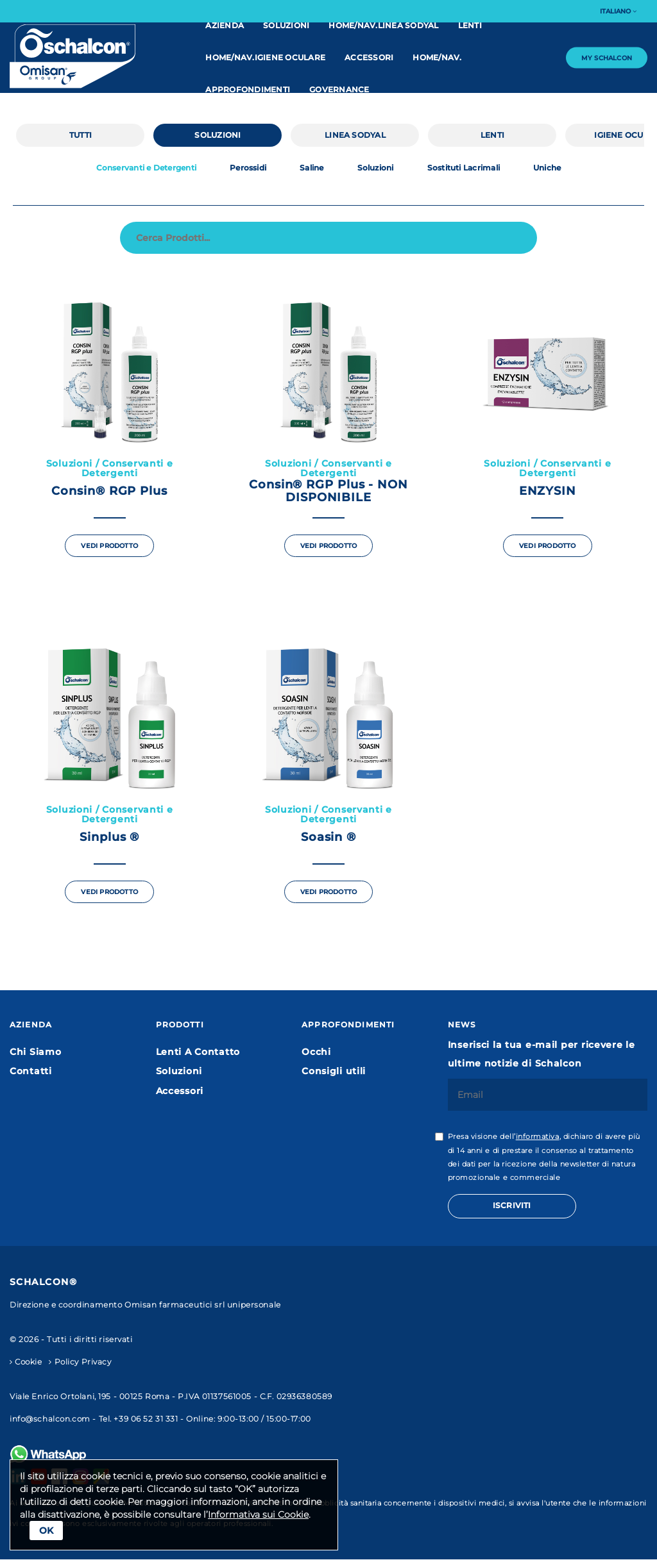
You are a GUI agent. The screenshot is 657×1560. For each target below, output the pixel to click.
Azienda (224, 25)
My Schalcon (606, 57)
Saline (311, 167)
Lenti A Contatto (198, 1052)
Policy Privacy (80, 1361)
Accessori (369, 57)
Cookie (26, 1361)
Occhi (316, 1052)
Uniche (547, 167)
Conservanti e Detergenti (146, 167)
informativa (537, 1137)
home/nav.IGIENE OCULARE (265, 57)
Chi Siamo (35, 1052)
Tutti (80, 135)
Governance (339, 89)
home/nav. (437, 57)
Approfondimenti (247, 89)
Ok (46, 1530)
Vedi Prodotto (109, 545)
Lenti (470, 25)
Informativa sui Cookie (258, 1514)
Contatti (31, 1071)
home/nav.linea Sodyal (383, 25)
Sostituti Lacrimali (463, 167)
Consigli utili (334, 1071)
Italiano (618, 11)
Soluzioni (286, 25)
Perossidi (248, 167)
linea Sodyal (355, 135)
